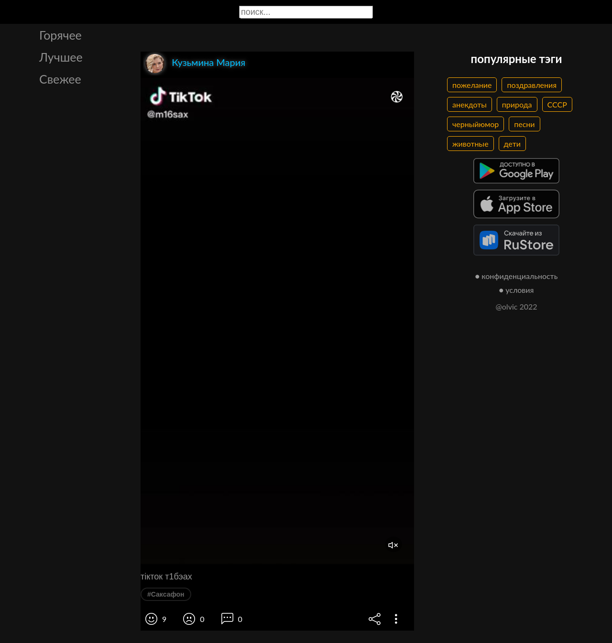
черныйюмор (475, 124)
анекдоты (469, 104)
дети (512, 143)
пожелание (472, 84)
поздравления (532, 84)
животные (470, 143)
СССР (557, 104)
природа (517, 104)
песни (524, 124)
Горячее (60, 35)
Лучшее (61, 57)
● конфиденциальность (516, 275)
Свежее (60, 79)
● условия (516, 289)
